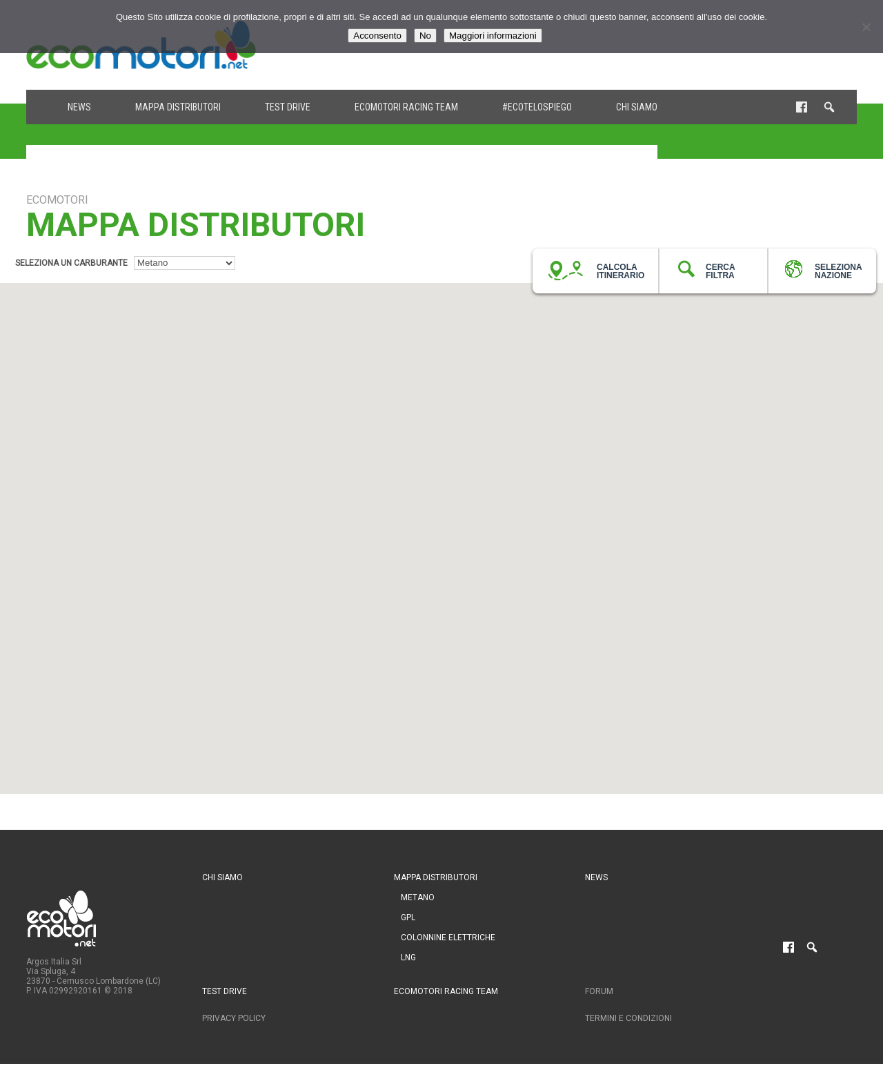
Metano (418, 897)
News (79, 107)
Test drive (287, 107)
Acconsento (377, 35)
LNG (408, 957)
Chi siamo (636, 107)
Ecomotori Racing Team (406, 107)
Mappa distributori (178, 107)
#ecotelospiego (537, 107)
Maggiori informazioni (493, 35)
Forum (599, 991)
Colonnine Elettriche (448, 937)
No (425, 35)
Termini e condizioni (628, 1018)
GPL (408, 917)
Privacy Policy (234, 1018)
